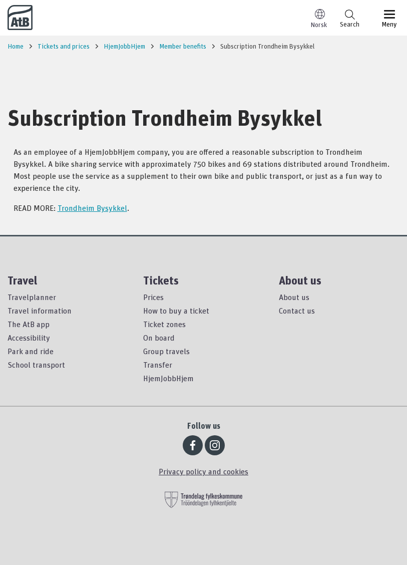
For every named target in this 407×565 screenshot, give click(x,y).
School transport (36, 365)
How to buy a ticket (176, 311)
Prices (153, 297)
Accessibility (29, 338)
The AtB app (29, 324)
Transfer (157, 365)
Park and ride (31, 351)
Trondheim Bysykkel (92, 208)
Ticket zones (164, 324)
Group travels (166, 351)
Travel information (40, 311)
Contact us (297, 311)
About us (294, 297)
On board (159, 338)
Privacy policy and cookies (203, 471)
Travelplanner (32, 297)
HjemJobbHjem (168, 378)
